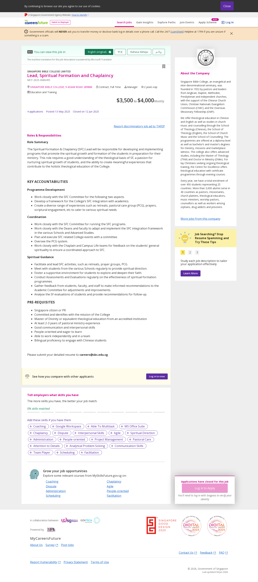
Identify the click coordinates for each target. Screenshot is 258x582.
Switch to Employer (60, 22)
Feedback (208, 552)
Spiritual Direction (142, 433)
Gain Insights (144, 22)
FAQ (223, 552)
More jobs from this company (200, 218)
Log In (230, 22)
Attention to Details (46, 446)
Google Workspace (68, 426)
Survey (52, 545)
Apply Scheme (209, 22)
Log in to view (157, 376)
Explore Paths (167, 22)
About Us (36, 545)
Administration (43, 439)
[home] (36, 22)
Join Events (187, 22)
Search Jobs (124, 22)
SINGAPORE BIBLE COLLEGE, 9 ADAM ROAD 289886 (61, 87)
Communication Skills (129, 446)
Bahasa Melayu (139, 52)
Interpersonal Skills (91, 433)
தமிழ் (159, 52)
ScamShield (177, 31)
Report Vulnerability (45, 562)
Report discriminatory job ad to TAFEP (139, 126)
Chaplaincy (40, 433)
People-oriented (74, 439)
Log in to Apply (205, 488)
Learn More (190, 273)
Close (227, 6)
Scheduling (67, 452)
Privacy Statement (76, 562)
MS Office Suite (135, 426)
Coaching (39, 426)
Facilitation (91, 452)
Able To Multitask (103, 426)
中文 (120, 52)
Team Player (41, 452)
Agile (117, 433)
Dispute (63, 433)
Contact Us (188, 552)
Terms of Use (100, 562)
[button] (230, 33)
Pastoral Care (142, 439)
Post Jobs (67, 545)
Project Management (109, 439)
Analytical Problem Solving (87, 446)
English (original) (97, 52)
